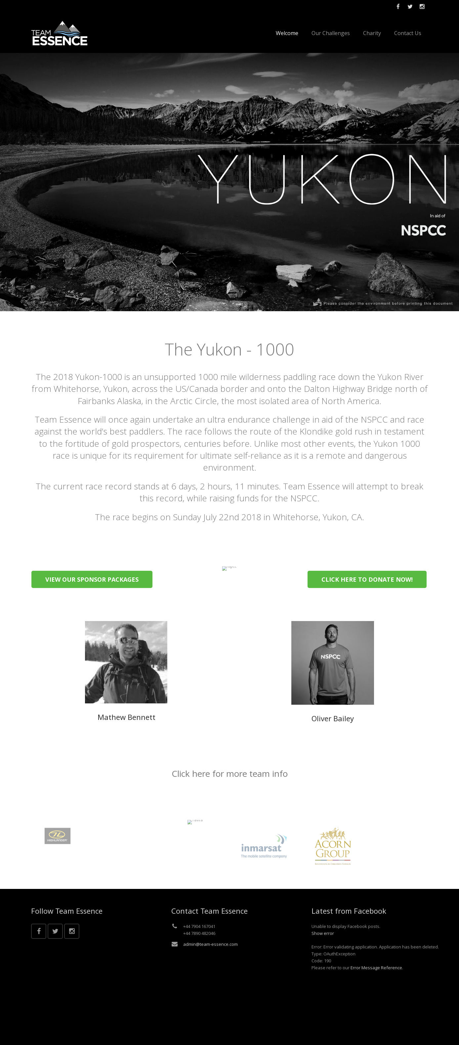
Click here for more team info (230, 773)
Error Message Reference (376, 968)
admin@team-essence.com (210, 944)
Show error (323, 933)
